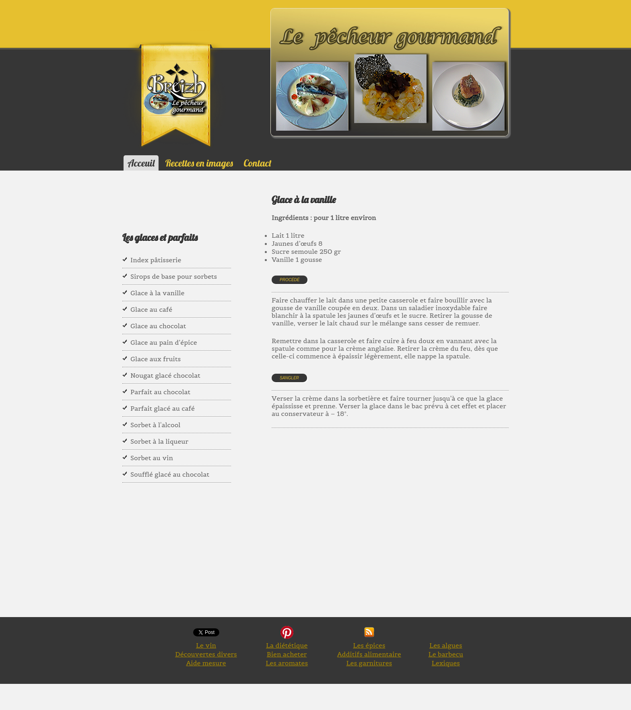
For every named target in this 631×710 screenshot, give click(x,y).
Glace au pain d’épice (163, 342)
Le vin (206, 645)
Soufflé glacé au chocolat (169, 474)
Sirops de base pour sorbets (173, 276)
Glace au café (151, 309)
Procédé (289, 280)
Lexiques (446, 663)
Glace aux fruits (155, 359)
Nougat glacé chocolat (165, 375)
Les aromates (287, 663)
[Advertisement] (418, 482)
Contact (257, 163)
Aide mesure (206, 663)
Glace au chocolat (158, 326)
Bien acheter (287, 654)
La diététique (286, 645)
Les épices (369, 645)
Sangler (289, 378)
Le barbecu (446, 654)
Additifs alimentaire (369, 654)
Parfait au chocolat (160, 392)
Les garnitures (369, 663)
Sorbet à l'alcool (155, 425)
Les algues (445, 645)
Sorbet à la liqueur (159, 441)
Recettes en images (199, 163)
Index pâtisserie (155, 260)
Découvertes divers (206, 654)
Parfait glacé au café (162, 408)
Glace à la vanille (157, 293)
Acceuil (141, 163)
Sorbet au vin (151, 458)
